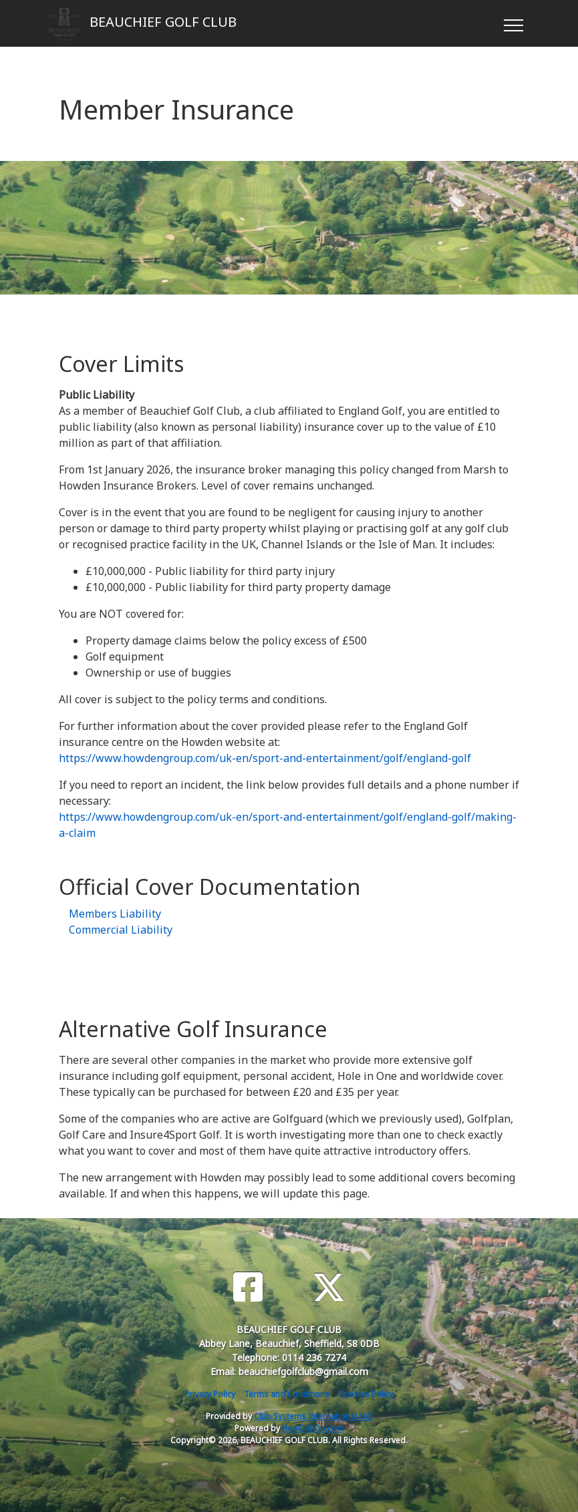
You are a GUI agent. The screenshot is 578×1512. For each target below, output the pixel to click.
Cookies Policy (366, 1394)
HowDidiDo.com (313, 1428)
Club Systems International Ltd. (313, 1416)
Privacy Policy (209, 1394)
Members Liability (115, 913)
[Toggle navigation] (513, 23)
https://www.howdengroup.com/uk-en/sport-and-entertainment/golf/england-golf (265, 758)
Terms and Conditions (286, 1394)
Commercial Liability (120, 929)
